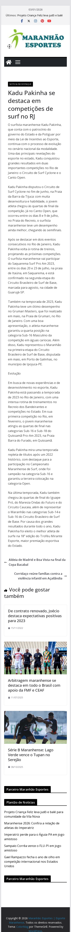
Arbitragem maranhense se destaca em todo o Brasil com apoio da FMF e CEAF (34, 685)
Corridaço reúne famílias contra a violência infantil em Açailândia (40, 576)
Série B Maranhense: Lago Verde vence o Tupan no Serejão (30, 754)
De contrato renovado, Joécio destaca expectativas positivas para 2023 (35, 615)
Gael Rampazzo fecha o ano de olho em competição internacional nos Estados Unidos (32, 861)
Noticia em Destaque (20, 84)
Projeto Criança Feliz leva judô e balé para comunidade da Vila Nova (40, 17)
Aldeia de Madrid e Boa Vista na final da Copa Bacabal (35, 562)
